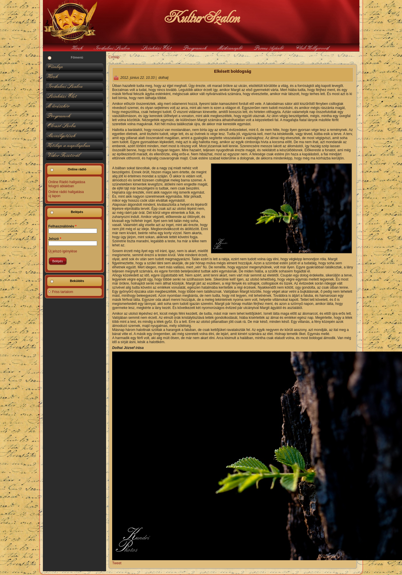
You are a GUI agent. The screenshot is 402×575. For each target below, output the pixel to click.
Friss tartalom (62, 292)
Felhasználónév (62, 226)
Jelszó (54, 239)
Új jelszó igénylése (62, 251)
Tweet (116, 563)
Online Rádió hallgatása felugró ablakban (66, 184)
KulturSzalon (201, 17)
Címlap (113, 57)
